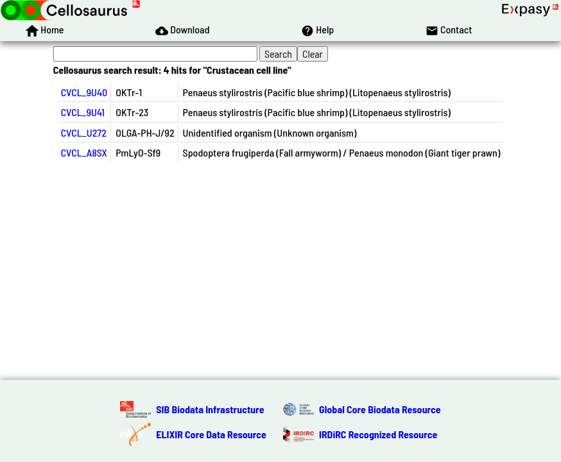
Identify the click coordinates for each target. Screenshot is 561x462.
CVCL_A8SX (84, 152)
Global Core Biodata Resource (380, 409)
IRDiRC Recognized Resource (378, 434)
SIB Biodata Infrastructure (210, 409)
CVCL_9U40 (84, 92)
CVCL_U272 (84, 132)
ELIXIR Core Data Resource (211, 434)
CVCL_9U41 (83, 112)
